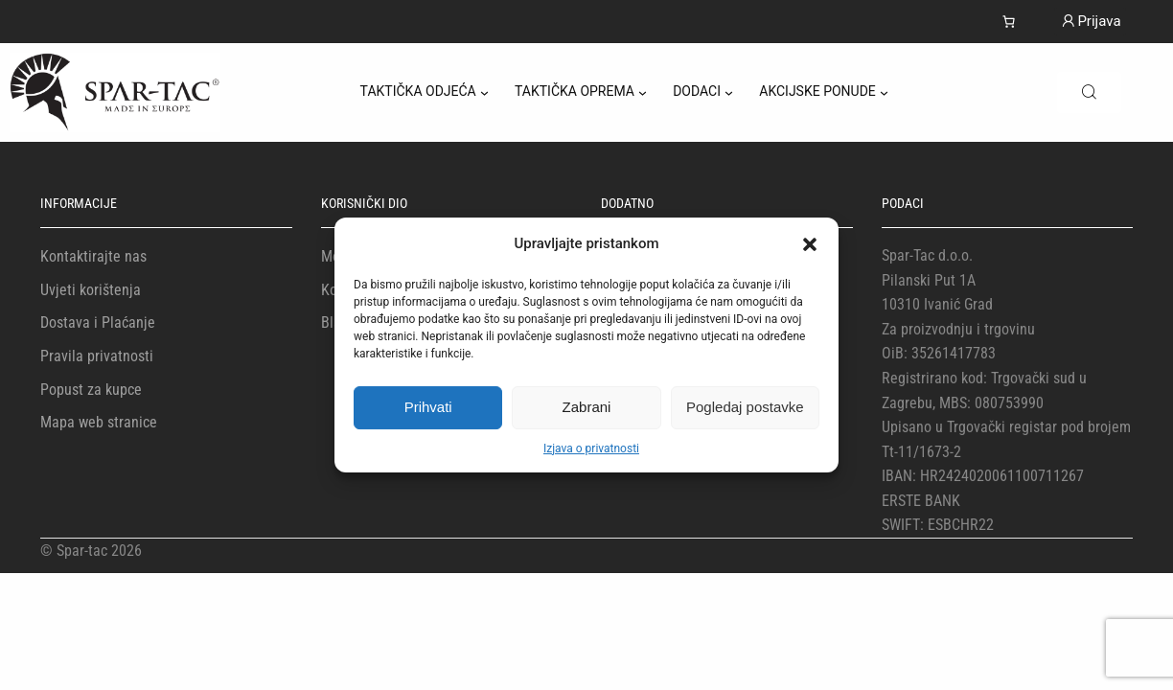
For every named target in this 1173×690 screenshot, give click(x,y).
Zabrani (587, 407)
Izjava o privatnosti (591, 448)
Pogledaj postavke (745, 407)
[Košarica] (1008, 21)
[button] (809, 244)
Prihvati (428, 407)
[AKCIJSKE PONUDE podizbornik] (884, 92)
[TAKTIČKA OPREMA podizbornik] (642, 92)
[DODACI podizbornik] (728, 92)
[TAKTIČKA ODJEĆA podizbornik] (484, 92)
